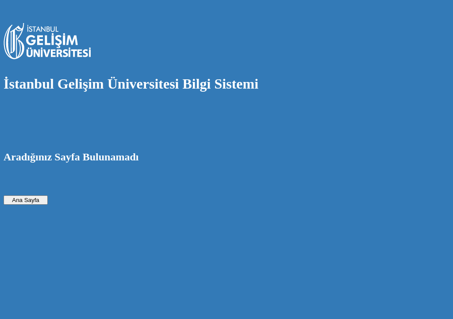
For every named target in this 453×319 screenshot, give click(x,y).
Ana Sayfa (25, 200)
